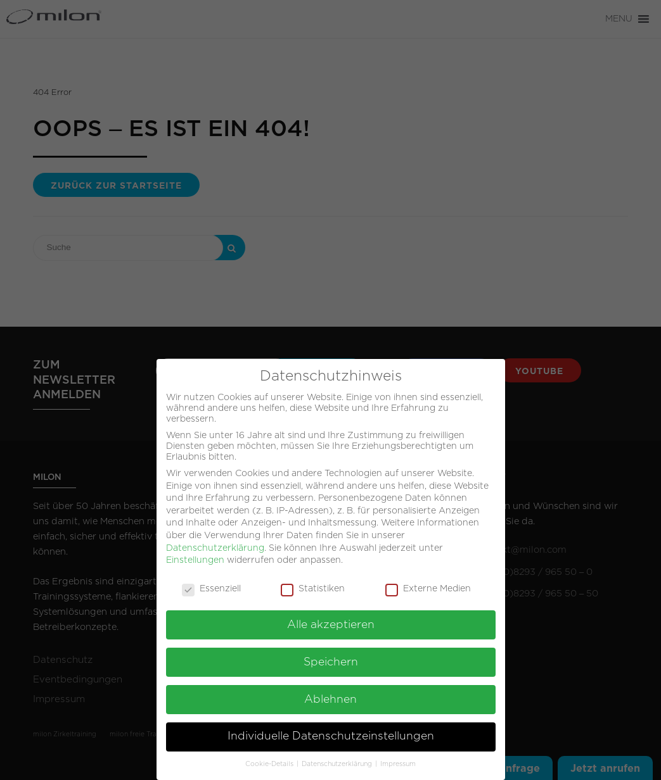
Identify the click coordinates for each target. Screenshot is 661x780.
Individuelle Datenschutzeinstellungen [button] (331, 729)
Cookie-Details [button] (270, 757)
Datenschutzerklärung (215, 541)
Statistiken (313, 582)
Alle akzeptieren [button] (331, 618)
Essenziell (211, 582)
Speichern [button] (331, 655)
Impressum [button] (398, 757)
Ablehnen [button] (330, 692)
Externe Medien (428, 582)
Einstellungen (195, 553)
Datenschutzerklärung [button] (338, 757)
